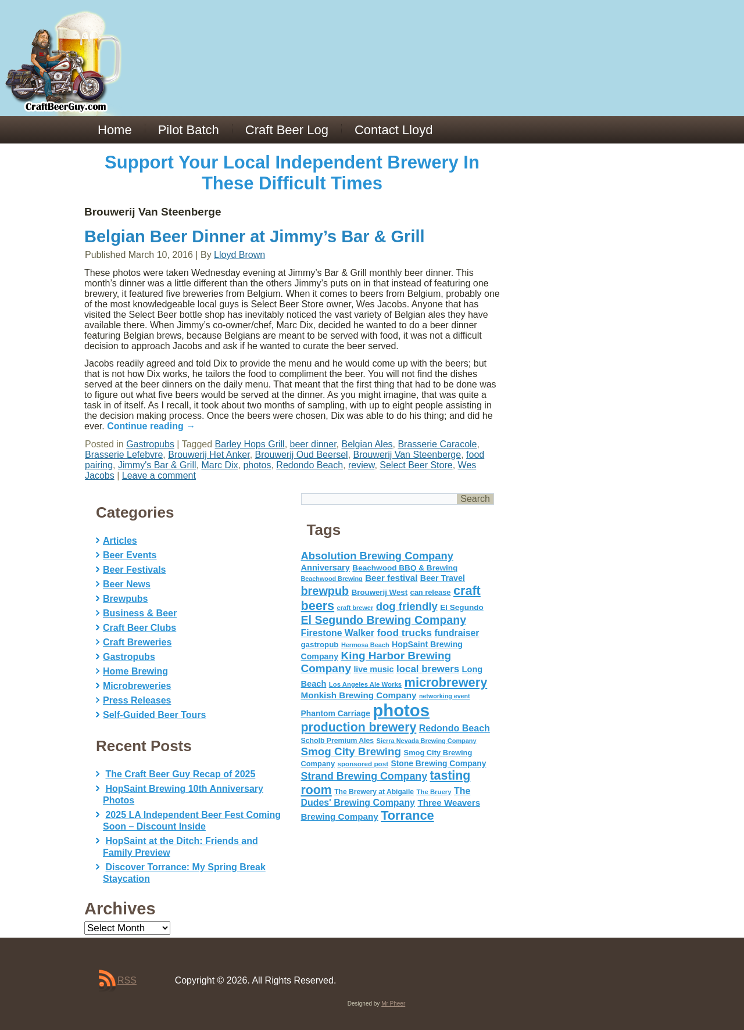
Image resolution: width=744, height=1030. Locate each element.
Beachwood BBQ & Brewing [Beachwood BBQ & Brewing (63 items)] (404, 568)
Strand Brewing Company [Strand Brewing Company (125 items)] (364, 776)
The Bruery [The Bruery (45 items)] (434, 791)
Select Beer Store (416, 465)
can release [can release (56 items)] (430, 592)
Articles (120, 540)
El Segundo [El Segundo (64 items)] (462, 607)
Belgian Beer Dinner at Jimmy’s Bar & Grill (254, 236)
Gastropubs (150, 444)
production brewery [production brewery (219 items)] (359, 727)
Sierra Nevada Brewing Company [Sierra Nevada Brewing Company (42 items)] (427, 740)
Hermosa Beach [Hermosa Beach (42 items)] (365, 644)
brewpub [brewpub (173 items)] (325, 590)
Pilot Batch (188, 130)
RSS (127, 980)
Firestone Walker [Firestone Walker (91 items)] (337, 633)
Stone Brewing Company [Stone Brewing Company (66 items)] (438, 763)
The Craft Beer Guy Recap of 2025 (180, 774)
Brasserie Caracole (437, 444)
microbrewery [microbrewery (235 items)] (446, 682)
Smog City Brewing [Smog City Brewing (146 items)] (351, 751)
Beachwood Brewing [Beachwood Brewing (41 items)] (332, 578)
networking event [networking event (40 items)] (444, 695)
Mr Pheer (393, 1003)
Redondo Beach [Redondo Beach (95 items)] (454, 728)
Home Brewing (135, 671)
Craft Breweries (137, 642)
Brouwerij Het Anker (209, 455)
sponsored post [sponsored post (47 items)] (362, 763)
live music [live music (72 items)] (373, 669)
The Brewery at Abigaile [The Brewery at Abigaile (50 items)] (374, 792)
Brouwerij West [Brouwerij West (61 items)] (379, 592)
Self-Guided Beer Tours (154, 715)
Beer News (127, 584)
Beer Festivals (134, 570)
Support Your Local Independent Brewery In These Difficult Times (292, 172)
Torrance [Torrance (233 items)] (407, 815)
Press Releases (137, 700)
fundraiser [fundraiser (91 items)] (456, 633)
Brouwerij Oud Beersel (301, 455)
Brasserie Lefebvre (124, 455)
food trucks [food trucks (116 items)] (404, 632)
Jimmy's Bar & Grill (157, 465)
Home (115, 130)
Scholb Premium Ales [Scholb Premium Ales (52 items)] (337, 741)
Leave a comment (159, 475)
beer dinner (313, 444)
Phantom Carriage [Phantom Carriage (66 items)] (335, 713)
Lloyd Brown (239, 255)
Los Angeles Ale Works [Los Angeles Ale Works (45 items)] (365, 684)
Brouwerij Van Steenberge (407, 455)
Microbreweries (137, 686)
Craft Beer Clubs (139, 628)
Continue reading (151, 426)
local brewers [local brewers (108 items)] (427, 668)
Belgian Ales (366, 444)
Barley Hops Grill (250, 444)
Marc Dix (219, 465)
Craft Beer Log (286, 130)
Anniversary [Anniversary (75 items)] (325, 567)
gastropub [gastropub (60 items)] (320, 644)
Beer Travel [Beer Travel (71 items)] (442, 578)
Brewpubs (125, 599)
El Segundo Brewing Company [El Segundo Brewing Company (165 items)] (384, 619)
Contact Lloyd (394, 130)
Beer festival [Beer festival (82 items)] (391, 578)
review (361, 465)
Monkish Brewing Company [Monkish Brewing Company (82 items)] (359, 695)
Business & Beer (140, 613)
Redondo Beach (309, 465)
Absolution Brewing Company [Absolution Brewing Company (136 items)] (377, 556)
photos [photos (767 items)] (401, 710)
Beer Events (130, 555)
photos (257, 465)
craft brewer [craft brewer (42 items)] (355, 607)
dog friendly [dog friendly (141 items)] (407, 606)
